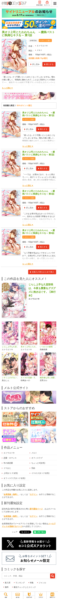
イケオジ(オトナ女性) (40, 473)
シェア (14, 532)
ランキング (20, 583)
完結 (33, 468)
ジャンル (42, 583)
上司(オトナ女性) (11, 473)
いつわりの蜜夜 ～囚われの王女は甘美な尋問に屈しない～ (48, 347)
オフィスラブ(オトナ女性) (14, 478)
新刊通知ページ (36, 509)
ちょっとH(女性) (38, 463)
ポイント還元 (46, 40)
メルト (39, 50)
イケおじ (7, 468)
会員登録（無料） (11, 494)
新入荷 (7, 583)
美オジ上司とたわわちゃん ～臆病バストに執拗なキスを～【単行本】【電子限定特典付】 (29, 347)
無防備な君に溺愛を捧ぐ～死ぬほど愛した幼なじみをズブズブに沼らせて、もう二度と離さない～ (48, 378)
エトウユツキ (42, 46)
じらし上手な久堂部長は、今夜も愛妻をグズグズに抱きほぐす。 (10, 347)
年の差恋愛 (8, 463)
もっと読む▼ (7, 88)
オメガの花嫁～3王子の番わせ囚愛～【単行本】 (29, 378)
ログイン (47, 3)
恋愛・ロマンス (10, 458)
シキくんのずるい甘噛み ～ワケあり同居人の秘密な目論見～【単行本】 (10, 378)
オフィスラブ (37, 458)
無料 (7, 587)
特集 (32, 583)
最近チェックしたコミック (25, 587)
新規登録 (39, 3)
